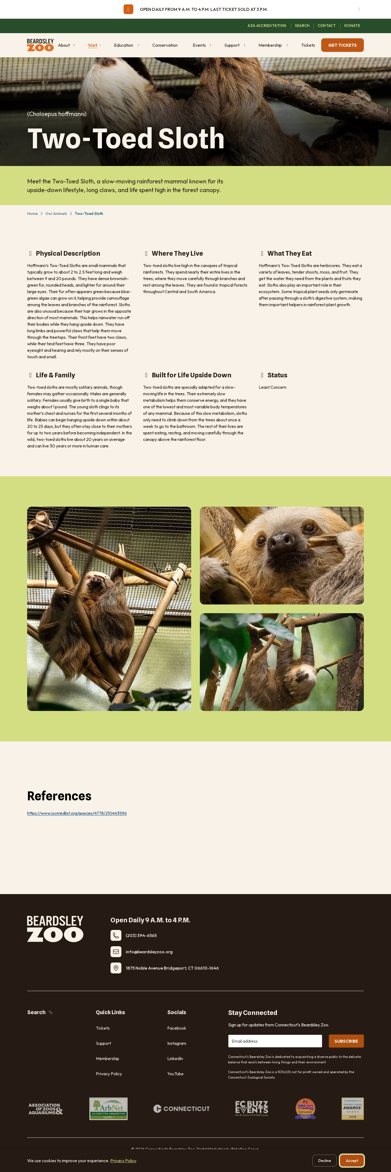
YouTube (175, 1073)
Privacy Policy (109, 1073)
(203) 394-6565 (141, 935)
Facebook (176, 1028)
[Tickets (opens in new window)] (309, 45)
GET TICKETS (342, 45)
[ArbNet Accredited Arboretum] (108, 1109)
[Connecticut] (181, 1109)
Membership (107, 1058)
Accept (352, 1160)
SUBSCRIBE (346, 1041)
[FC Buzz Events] (252, 1109)
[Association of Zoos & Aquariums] (45, 1108)
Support (103, 1043)
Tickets (103, 1028)
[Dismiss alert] (359, 9)
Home (32, 213)
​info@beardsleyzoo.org (149, 951)
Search (40, 1012)
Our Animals (56, 213)
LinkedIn (175, 1058)
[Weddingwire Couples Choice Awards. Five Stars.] (353, 1109)
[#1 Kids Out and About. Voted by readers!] (305, 1109)
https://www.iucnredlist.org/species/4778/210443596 (77, 813)
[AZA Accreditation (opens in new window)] (267, 26)
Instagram (176, 1043)
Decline (324, 1160)
